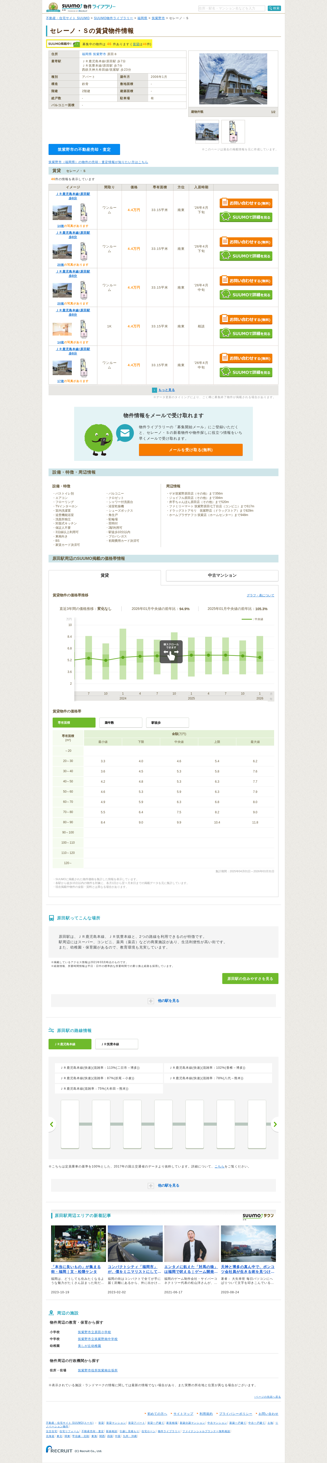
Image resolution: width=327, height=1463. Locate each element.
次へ (274, 1124)
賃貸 (136, 44)
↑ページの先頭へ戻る (267, 1396)
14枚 (60, 225)
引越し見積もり (129, 1431)
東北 (59, 1436)
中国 (118, 1436)
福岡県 (142, 18)
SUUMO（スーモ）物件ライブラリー (80, 7)
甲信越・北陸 (80, 1436)
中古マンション (217, 1422)
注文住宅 (51, 1431)
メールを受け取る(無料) (191, 450)
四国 (110, 1436)
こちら (220, 1166)
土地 (270, 1422)
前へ (52, 1124)
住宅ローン (149, 1431)
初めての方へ (157, 1414)
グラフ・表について (260, 595)
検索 (276, 8)
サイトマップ (183, 1414)
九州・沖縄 (130, 1436)
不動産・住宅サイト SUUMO (68, 18)
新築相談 (111, 1431)
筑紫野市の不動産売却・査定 (84, 149)
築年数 (109, 722)
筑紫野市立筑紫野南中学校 (98, 1339)
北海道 (50, 1436)
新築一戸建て (237, 1422)
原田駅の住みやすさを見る (250, 979)
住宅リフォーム (69, 1431)
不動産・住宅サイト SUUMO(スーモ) (70, 1422)
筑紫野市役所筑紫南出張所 (98, 1370)
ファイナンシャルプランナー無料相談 (206, 1431)
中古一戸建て (256, 1422)
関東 (67, 1436)
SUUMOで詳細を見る (246, 216)
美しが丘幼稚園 (89, 1346)
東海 (94, 1436)
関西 (102, 1436)
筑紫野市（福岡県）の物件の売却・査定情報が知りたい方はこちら (98, 162)
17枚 (60, 381)
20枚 (60, 264)
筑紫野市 (158, 18)
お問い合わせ (268, 1414)
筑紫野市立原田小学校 (94, 1332)
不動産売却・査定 (92, 1431)
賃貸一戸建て (155, 1422)
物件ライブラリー (169, 1431)
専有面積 (64, 722)
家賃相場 (172, 1422)
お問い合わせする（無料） (246, 203)
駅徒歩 (156, 722)
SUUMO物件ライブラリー (113, 18)
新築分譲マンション (192, 1422)
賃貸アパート (136, 1422)
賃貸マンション (116, 1422)
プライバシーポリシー (235, 1414)
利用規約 (206, 1414)
